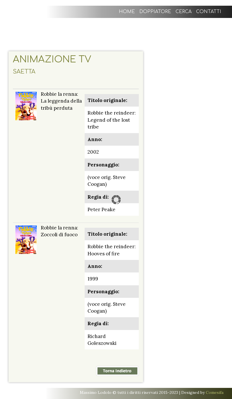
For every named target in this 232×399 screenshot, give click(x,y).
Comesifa (214, 392)
